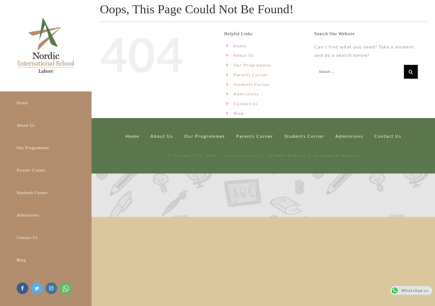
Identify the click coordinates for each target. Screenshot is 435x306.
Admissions (246, 93)
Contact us (246, 103)
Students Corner (252, 84)
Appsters (350, 155)
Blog (239, 113)
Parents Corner (251, 74)
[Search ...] (359, 72)
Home (240, 46)
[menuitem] (46, 102)
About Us (244, 55)
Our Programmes (252, 65)
